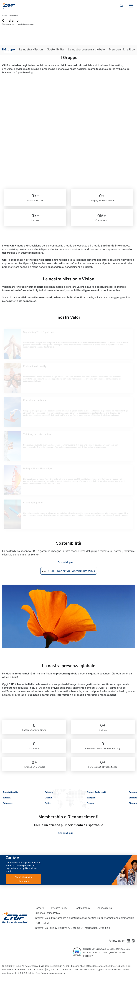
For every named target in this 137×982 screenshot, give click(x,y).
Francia (90, 803)
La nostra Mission (31, 49)
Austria (7, 797)
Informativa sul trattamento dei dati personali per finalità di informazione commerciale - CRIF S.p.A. (84, 920)
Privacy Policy (59, 907)
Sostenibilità (55, 49)
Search (121, 5)
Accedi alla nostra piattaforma (23, 879)
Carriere (39, 907)
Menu (131, 5)
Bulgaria (49, 792)
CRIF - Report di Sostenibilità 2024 (68, 571)
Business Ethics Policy (47, 912)
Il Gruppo (8, 49)
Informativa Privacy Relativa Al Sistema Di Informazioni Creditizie (72, 927)
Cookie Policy (82, 907)
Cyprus (48, 797)
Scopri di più (65, 562)
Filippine (91, 797)
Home (4, 16)
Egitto (48, 803)
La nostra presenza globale (86, 49)
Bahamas (7, 803)
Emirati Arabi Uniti (96, 792)
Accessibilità (104, 907)
